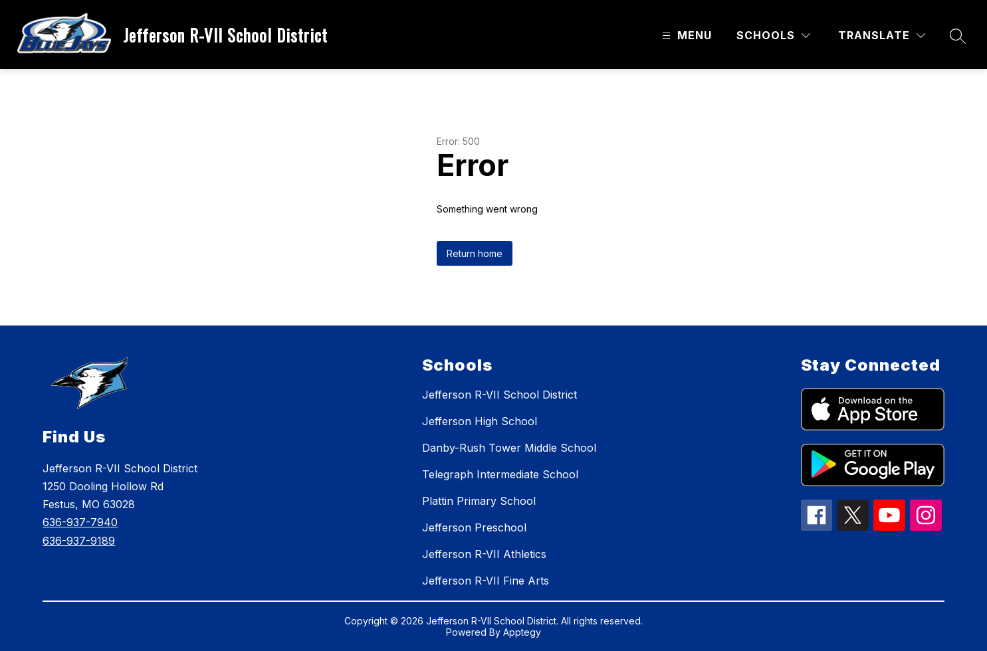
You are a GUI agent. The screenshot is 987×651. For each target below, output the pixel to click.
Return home (474, 253)
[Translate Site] (882, 35)
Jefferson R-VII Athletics (484, 554)
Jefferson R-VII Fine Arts (485, 580)
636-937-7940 (80, 522)
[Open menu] (685, 35)
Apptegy (522, 632)
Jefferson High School (479, 421)
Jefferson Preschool (474, 527)
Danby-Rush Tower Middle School (509, 447)
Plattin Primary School (479, 501)
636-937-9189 (79, 540)
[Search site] (958, 36)
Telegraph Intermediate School (500, 474)
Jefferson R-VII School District (499, 394)
